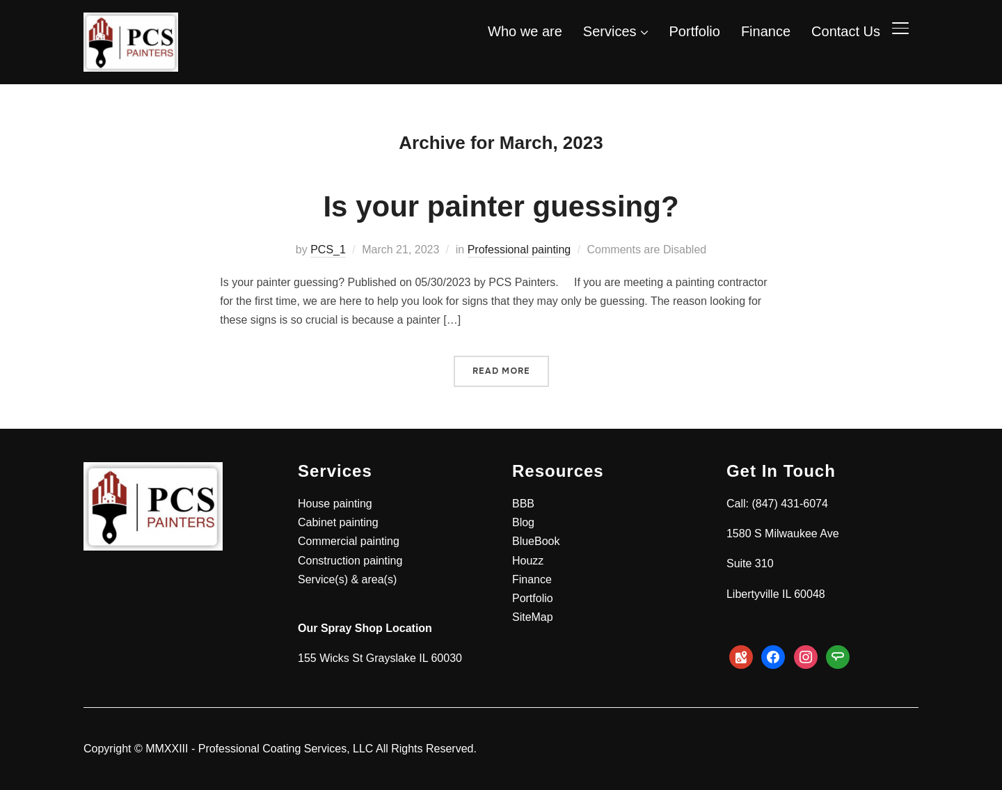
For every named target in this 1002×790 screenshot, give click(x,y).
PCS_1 (328, 249)
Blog (523, 522)
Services (610, 31)
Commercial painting (348, 541)
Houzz (527, 561)
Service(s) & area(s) (347, 579)
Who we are (525, 31)
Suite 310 (750, 563)
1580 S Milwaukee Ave (782, 533)
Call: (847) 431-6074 (777, 503)
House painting (335, 503)
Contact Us (845, 31)
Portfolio (694, 31)
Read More (501, 371)
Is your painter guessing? (500, 206)
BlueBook (536, 541)
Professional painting (519, 249)
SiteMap (532, 617)
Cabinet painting (338, 522)
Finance (765, 31)
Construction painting (350, 561)
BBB (523, 503)
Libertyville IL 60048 (775, 594)
